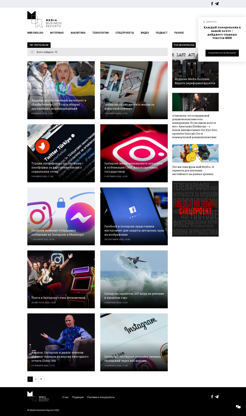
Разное (179, 32)
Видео (145, 32)
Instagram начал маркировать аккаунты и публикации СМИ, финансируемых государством (133, 167)
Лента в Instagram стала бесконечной (58, 297)
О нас (65, 397)
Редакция (78, 397)
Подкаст (162, 32)
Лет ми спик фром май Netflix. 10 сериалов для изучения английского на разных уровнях (193, 170)
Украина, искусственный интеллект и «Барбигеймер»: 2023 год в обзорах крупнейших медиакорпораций (58, 104)
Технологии (100, 32)
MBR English (35, 32)
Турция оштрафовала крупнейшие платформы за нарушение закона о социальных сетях (56, 167)
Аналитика (78, 32)
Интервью (57, 32)
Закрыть (211, 21)
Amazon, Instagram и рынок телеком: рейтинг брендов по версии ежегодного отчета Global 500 (59, 356)
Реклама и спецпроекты (101, 397)
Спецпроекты (124, 32)
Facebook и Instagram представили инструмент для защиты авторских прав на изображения (134, 230)
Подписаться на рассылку (222, 53)
